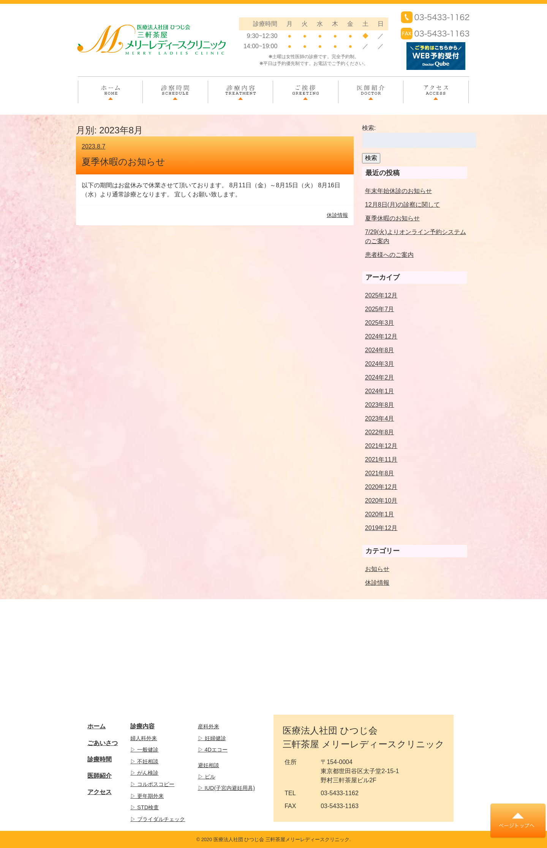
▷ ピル (206, 777)
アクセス (435, 87)
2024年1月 (379, 391)
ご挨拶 (305, 87)
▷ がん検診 (144, 773)
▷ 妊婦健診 (212, 738)
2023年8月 (379, 405)
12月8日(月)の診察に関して (402, 204)
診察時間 (175, 87)
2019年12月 (381, 528)
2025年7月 (379, 309)
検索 (371, 158)
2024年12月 (381, 336)
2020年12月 (381, 487)
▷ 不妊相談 (144, 761)
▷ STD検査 (144, 807)
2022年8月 (379, 432)
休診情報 (377, 582)
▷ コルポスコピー (152, 784)
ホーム (110, 87)
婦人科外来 (143, 738)
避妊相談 (208, 765)
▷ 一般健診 (144, 750)
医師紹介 (370, 87)
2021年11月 (381, 459)
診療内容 (240, 87)
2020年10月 (381, 500)
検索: (369, 128)
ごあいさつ (102, 743)
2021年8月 (379, 473)
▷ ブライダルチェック (157, 819)
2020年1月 (379, 514)
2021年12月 (381, 446)
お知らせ (377, 569)
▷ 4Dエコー (213, 750)
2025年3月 (379, 323)
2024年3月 (379, 364)
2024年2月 (379, 377)
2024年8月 (379, 350)
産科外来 (208, 726)
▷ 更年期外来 (147, 796)
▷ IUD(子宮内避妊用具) (226, 788)
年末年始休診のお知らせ (398, 191)
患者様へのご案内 (389, 255)
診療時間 (99, 759)
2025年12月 (381, 295)
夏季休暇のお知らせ (123, 162)
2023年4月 (379, 418)
